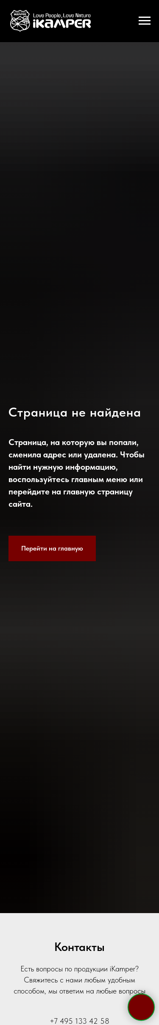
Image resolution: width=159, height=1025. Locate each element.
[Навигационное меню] (145, 21)
